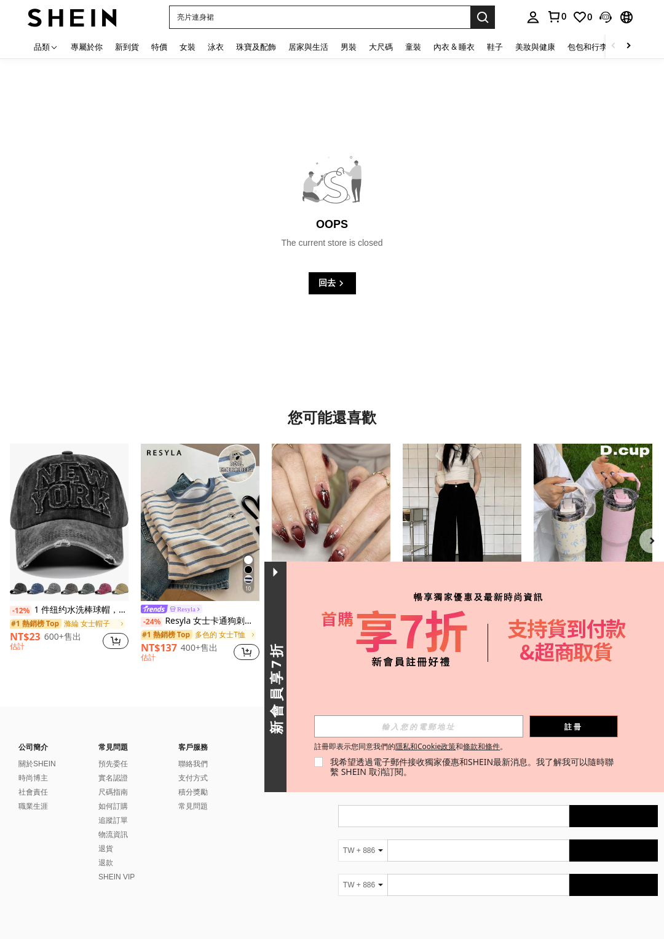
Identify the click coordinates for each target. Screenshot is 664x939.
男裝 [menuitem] (349, 47)
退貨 (105, 848)
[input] (424, 726)
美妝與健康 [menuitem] (535, 47)
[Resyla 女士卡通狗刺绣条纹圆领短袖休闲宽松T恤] (200, 523)
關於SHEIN (37, 764)
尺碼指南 (113, 792)
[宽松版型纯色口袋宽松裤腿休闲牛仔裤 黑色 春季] (462, 523)
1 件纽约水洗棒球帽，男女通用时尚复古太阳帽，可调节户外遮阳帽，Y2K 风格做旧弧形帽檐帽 (69, 610)
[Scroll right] (628, 46)
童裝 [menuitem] (413, 47)
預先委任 (113, 764)
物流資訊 (113, 834)
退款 (105, 862)
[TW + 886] (362, 850)
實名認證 (113, 778)
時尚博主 (33, 778)
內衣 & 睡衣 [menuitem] (454, 47)
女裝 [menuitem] (188, 47)
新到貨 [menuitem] (127, 47)
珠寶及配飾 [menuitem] (256, 47)
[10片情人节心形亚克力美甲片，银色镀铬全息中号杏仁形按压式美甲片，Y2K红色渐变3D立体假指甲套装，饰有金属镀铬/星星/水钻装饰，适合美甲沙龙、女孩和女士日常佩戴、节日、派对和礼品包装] (331, 523)
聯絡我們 (193, 764)
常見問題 (193, 806)
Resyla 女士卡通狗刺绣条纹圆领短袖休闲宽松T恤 (200, 621)
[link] (556, 16)
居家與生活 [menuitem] (308, 47)
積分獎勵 (193, 792)
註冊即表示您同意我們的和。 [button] (416, 746)
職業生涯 (33, 806)
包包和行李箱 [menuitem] (591, 47)
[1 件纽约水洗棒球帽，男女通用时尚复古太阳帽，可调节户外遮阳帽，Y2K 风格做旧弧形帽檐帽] (69, 523)
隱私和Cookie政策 (431, 746)
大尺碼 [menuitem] (381, 47)
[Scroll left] (613, 46)
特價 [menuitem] (159, 47)
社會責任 (33, 792)
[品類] (46, 46)
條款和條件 (487, 746)
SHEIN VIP (116, 877)
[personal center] (533, 17)
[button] (319, 17)
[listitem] (69, 553)
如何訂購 (113, 806)
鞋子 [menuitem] (495, 47)
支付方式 (193, 778)
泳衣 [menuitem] (216, 47)
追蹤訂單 (113, 820)
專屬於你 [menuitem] (87, 47)
